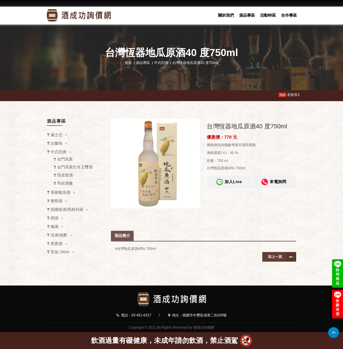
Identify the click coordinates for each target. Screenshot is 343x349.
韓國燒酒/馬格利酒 (67, 209)
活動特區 (268, 15)
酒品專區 (247, 15)
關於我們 (226, 15)
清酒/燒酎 (59, 235)
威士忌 (56, 135)
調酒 (54, 218)
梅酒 (54, 226)
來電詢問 (273, 184)
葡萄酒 (56, 201)
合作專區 (289, 15)
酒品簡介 (122, 247)
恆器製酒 (65, 175)
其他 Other (60, 252)
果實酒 (56, 243)
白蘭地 (56, 143)
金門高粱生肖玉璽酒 (75, 167)
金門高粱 (65, 159)
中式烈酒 (161, 63)
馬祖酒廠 (65, 183)
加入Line (229, 184)
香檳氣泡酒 (60, 192)
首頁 (128, 63)
